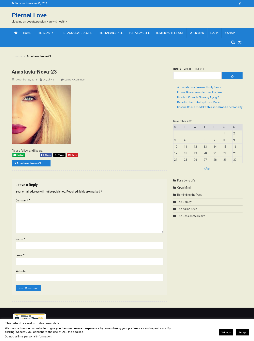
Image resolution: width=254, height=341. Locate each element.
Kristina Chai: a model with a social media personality (210, 107)
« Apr (206, 168)
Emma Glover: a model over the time (199, 92)
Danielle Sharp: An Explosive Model (198, 102)
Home (27, 32)
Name (20, 239)
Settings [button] (226, 332)
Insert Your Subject (188, 69)
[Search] (232, 75)
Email (20, 255)
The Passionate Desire (76, 32)
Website (21, 271)
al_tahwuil (49, 79)
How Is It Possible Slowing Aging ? (198, 97)
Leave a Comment (75, 79)
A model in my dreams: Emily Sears (199, 87)
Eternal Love (29, 15)
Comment (23, 200)
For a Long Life (139, 32)
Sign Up (230, 32)
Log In (214, 32)
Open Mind (197, 32)
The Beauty (45, 32)
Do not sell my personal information (28, 336)
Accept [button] (242, 332)
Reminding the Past (170, 32)
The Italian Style (110, 32)
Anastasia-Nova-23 (29, 163)
